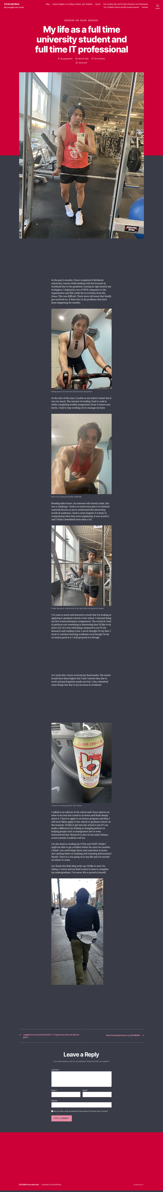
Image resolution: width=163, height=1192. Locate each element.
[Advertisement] (81, 262)
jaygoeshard (67, 59)
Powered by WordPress (52, 1186)
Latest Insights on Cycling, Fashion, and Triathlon (72, 4)
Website (54, 1102)
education (68, 21)
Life (77, 21)
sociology (95, 21)
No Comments (100, 59)
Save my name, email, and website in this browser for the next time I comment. (80, 1113)
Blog (48, 4)
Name (54, 1092)
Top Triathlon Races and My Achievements (121, 7)
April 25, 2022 (83, 59)
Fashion (145, 7)
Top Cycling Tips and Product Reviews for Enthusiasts (125, 4)
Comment (55, 1071)
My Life (84, 21)
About (97, 4)
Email (85, 1092)
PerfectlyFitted (12, 4)
